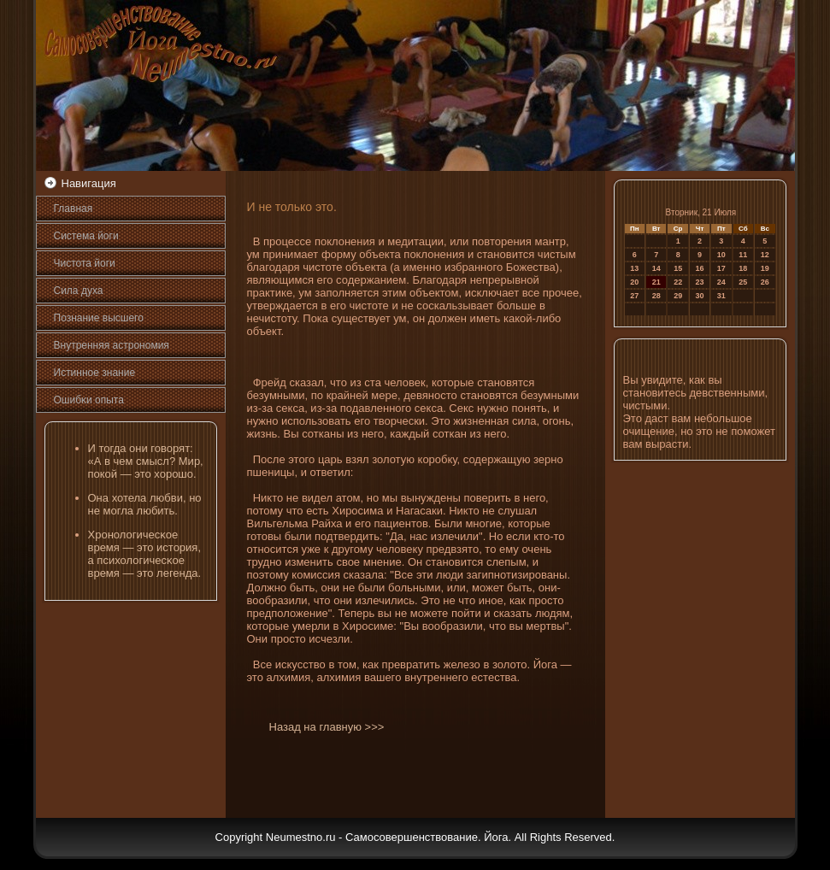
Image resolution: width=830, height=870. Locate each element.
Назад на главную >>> (327, 726)
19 (765, 268)
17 (721, 268)
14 (656, 268)
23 (700, 282)
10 (721, 254)
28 (656, 295)
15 (678, 268)
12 (765, 254)
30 (700, 295)
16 (700, 268)
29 (678, 295)
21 (656, 282)
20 (634, 282)
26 (765, 282)
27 (634, 295)
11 (743, 254)
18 (743, 268)
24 (721, 282)
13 (634, 268)
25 (743, 282)
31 (721, 295)
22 (678, 282)
